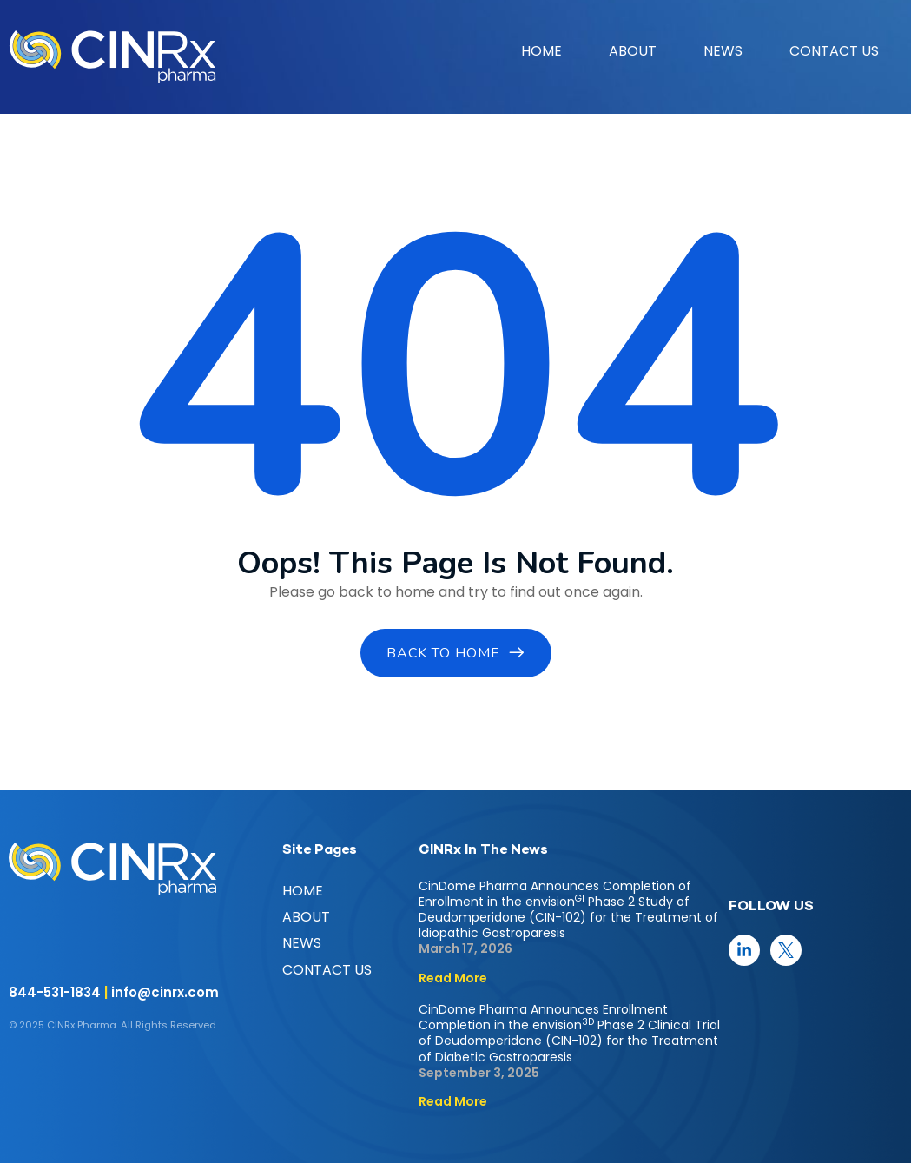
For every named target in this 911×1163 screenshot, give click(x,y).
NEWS (723, 51)
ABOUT (633, 51)
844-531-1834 (55, 992)
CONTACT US (834, 51)
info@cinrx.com (165, 992)
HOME (541, 51)
